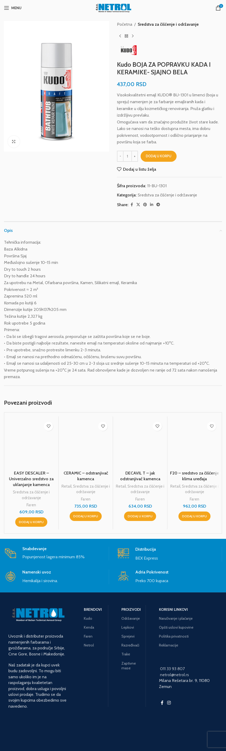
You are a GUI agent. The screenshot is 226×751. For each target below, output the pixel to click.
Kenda (89, 627)
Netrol (89, 645)
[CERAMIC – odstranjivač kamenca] (85, 443)
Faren (31, 504)
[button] (31, 522)
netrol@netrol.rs (174, 674)
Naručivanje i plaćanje (176, 618)
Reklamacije (168, 645)
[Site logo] (113, 7)
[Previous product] (120, 36)
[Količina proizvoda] (127, 156)
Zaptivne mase (128, 665)
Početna (124, 24)
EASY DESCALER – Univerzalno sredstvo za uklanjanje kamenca (31, 479)
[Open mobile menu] (12, 8)
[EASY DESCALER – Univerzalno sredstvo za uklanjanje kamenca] (31, 443)
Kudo (88, 618)
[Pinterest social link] (145, 204)
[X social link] (138, 204)
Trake (125, 654)
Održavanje (130, 618)
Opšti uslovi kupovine (176, 627)
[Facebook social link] (132, 204)
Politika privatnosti (174, 636)
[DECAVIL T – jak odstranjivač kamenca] (140, 443)
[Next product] (133, 36)
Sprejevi (128, 636)
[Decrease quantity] (120, 156)
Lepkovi (127, 627)
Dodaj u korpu (158, 156)
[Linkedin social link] (151, 204)
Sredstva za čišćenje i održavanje (168, 24)
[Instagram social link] (168, 703)
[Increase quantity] (134, 156)
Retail (66, 486)
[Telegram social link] (158, 204)
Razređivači (130, 645)
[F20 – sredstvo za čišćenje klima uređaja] (194, 443)
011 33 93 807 (172, 668)
